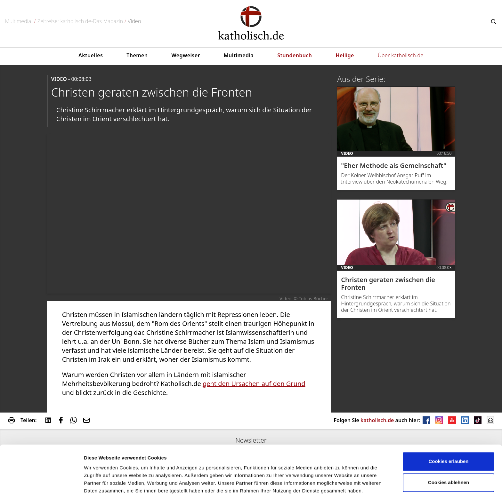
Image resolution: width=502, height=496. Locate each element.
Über (401, 55)
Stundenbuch (294, 55)
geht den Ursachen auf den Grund (254, 383)
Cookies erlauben (448, 436)
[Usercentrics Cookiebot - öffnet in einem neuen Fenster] (41, 483)
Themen (137, 55)
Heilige (345, 55)
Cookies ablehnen (448, 457)
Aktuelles (90, 55)
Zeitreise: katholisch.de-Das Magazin (80, 21)
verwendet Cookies (106, 483)
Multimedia (18, 21)
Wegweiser (185, 55)
